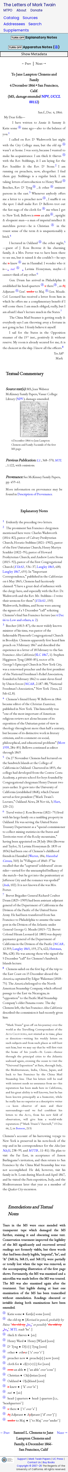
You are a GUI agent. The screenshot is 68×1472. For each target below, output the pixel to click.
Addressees (14, 23)
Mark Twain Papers (40, 1459)
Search (35, 23)
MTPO (7, 10)
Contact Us (34, 1462)
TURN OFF (17, 37)
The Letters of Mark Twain (29, 5)
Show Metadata (34, 54)
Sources (30, 17)
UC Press (58, 1459)
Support (22, 1459)
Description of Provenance (35, 494)
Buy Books (49, 1462)
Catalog (11, 17)
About (21, 10)
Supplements (16, 30)
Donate (36, 10)
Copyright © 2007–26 (29, 1466)
